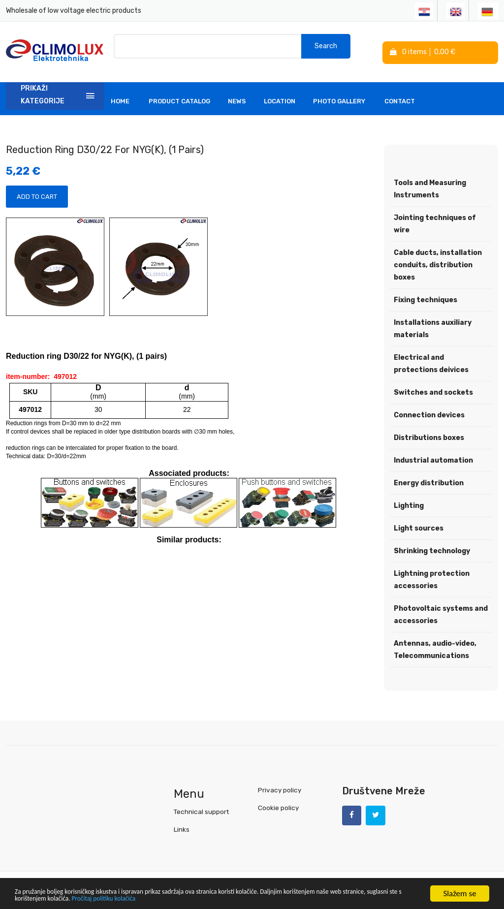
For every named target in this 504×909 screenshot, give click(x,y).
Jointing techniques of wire (435, 218)
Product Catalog (179, 95)
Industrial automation (433, 455)
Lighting (409, 500)
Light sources (418, 523)
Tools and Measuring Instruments (430, 183)
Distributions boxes (429, 432)
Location (279, 95)
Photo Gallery (339, 95)
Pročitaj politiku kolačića (221, 898)
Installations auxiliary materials (433, 323)
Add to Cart (37, 191)
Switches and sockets (433, 387)
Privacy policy (279, 784)
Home (120, 95)
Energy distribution (429, 477)
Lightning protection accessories (432, 574)
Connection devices (429, 410)
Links (181, 823)
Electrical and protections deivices (431, 358)
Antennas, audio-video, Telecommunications (435, 644)
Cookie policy (278, 802)
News (237, 95)
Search (326, 49)
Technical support (201, 806)
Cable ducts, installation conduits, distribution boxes (438, 259)
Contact (399, 95)
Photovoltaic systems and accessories (441, 609)
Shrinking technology (432, 545)
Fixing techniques (425, 294)
